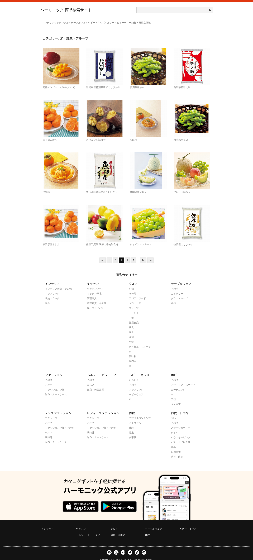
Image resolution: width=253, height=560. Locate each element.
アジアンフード (133, 293)
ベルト (48, 427)
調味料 (132, 351)
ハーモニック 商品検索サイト (66, 10)
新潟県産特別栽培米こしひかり (103, 82)
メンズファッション (58, 408)
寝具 (173, 442)
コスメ (90, 379)
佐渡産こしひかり (183, 239)
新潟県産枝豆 (137, 82)
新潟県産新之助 (182, 82)
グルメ (82, 21)
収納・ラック (49, 293)
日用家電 (175, 446)
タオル (174, 427)
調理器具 (91, 293)
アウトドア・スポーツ (175, 379)
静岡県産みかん (51, 239)
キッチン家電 (91, 288)
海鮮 (131, 332)
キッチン (67, 21)
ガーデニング (175, 384)
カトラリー (175, 288)
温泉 (131, 427)
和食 (131, 322)
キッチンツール (91, 283)
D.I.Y (173, 413)
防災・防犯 (175, 451)
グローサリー (133, 298)
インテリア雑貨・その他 (49, 283)
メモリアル (133, 418)
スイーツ (133, 303)
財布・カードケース (49, 389)
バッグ (48, 379)
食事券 (132, 432)
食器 (173, 298)
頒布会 (132, 356)
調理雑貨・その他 (91, 298)
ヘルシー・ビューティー (154, 21)
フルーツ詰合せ (182, 187)
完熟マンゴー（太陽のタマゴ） (60, 82)
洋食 (131, 327)
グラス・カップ (175, 293)
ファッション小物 (49, 384)
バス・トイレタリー (175, 437)
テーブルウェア (101, 21)
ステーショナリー (175, 422)
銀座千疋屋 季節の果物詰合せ (102, 239)
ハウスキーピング (175, 432)
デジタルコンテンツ (133, 413)
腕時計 (48, 432)
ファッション (54, 370)
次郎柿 (133, 134)
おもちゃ (133, 375)
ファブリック (49, 288)
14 (143, 255)
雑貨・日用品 (181, 21)
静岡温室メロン (138, 187)
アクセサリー (49, 413)
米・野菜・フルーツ (133, 341)
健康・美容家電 (91, 384)
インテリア (50, 21)
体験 (198, 21)
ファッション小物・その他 (49, 422)
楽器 (173, 394)
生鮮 (131, 336)
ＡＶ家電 (175, 399)
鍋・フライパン (91, 303)
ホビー (175, 370)
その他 (132, 288)
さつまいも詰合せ (96, 134)
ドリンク (133, 307)
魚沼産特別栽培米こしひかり (102, 187)
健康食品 (133, 317)
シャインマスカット (141, 239)
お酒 (131, 283)
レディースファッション (103, 408)
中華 (131, 312)
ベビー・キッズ (125, 21)
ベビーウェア (133, 389)
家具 (47, 298)
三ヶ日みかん (50, 134)
